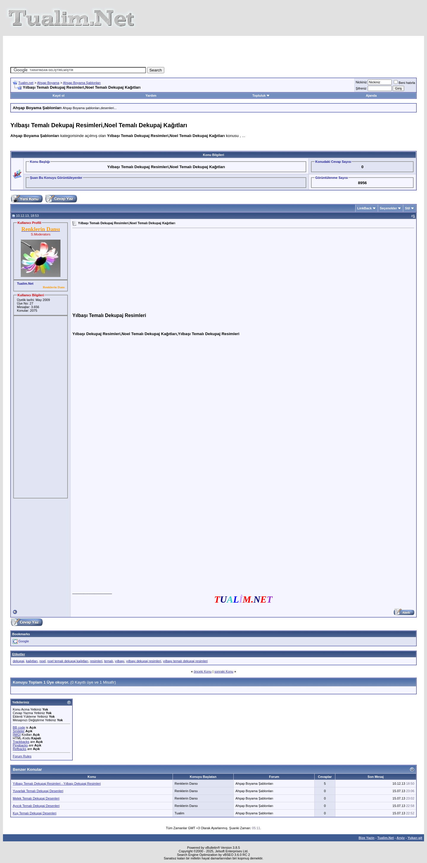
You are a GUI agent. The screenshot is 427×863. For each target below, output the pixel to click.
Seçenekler (388, 208)
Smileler (19, 731)
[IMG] (17, 734)
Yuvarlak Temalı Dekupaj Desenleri (38, 791)
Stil (407, 208)
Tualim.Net (385, 838)
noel (42, 661)
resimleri (96, 661)
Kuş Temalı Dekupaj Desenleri (34, 813)
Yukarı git (414, 838)
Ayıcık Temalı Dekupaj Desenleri (36, 806)
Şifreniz (361, 88)
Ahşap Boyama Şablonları (82, 83)
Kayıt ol (59, 95)
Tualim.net (26, 83)
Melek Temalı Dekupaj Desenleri (36, 798)
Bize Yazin (367, 838)
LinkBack (364, 208)
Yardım (151, 95)
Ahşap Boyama (48, 83)
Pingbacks (20, 745)
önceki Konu (203, 671)
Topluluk (261, 95)
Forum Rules (22, 756)
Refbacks (19, 749)
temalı (108, 661)
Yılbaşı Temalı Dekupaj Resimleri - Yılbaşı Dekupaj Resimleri (57, 783)
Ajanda (371, 95)
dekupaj (18, 661)
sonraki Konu (223, 671)
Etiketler (18, 654)
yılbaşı (119, 661)
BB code (19, 727)
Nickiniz (361, 82)
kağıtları (32, 661)
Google (23, 641)
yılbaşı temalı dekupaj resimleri (185, 661)
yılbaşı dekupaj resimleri (143, 661)
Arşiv (400, 838)
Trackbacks (21, 741)
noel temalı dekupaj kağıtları (67, 661)
